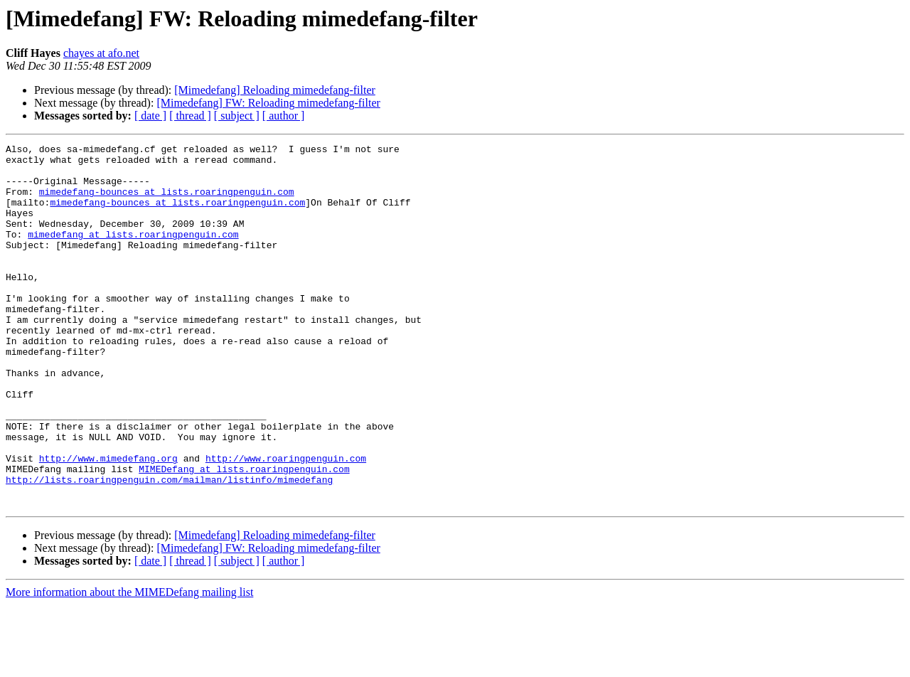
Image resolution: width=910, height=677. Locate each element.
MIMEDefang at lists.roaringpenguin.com (244, 534)
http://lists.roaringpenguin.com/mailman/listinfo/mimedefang (169, 547)
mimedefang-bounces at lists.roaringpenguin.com (166, 202)
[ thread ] (190, 116)
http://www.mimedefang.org (108, 522)
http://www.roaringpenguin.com (285, 522)
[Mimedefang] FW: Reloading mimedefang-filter (268, 103)
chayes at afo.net (101, 53)
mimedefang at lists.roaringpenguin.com (133, 253)
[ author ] (283, 116)
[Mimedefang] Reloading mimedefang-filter (274, 90)
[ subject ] (236, 116)
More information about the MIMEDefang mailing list (129, 665)
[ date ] (150, 116)
